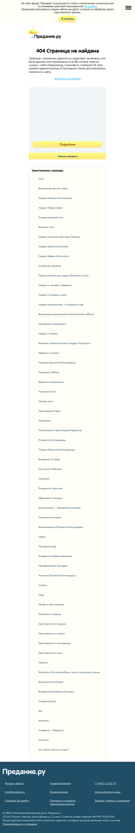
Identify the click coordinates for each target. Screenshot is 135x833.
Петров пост (46, 401)
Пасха (42, 536)
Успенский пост (47, 391)
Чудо (41, 594)
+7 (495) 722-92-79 (105, 783)
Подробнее (90, 6)
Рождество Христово (51, 488)
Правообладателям (60, 783)
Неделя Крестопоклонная (53, 246)
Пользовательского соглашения (20, 824)
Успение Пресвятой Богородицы (57, 575)
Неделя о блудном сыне (52, 294)
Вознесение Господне (51, 681)
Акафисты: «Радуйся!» (51, 730)
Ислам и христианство (51, 604)
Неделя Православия (51, 207)
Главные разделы (68, 156)
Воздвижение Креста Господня (56, 691)
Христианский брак (49, 410)
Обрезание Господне (50, 497)
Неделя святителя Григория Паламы (59, 236)
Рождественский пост (51, 217)
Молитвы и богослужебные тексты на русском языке (69, 672)
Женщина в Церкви (50, 614)
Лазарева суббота (49, 372)
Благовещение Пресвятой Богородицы (61, 526)
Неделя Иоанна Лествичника (55, 197)
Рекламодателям (59, 792)
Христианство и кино (51, 652)
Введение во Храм (49, 459)
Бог (41, 710)
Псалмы (43, 662)
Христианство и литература (54, 643)
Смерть (43, 585)
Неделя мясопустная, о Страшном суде (61, 304)
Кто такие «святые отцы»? (54, 749)
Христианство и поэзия (52, 633)
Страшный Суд (47, 701)
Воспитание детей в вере (53, 188)
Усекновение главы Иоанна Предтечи (60, 430)
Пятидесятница (47, 546)
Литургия (44, 478)
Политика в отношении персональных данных (63, 802)
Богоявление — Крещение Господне (60, 507)
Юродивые (45, 420)
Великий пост (46, 227)
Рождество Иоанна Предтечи (55, 556)
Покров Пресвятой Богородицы (57, 449)
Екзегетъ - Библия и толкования (112, 800)
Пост (41, 178)
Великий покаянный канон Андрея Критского (65, 343)
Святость (44, 739)
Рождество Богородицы (52, 439)
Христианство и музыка (52, 623)
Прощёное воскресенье (52, 323)
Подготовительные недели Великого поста (63, 275)
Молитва (44, 720)
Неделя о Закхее (48, 333)
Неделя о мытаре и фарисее (55, 285)
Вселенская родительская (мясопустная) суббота (66, 314)
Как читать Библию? (50, 468)
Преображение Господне (53, 565)
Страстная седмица (50, 265)
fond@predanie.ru (15, 792)
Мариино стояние (49, 352)
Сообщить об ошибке (67, 78)
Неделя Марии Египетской (54, 256)
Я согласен (67, 18)
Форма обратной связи (108, 792)
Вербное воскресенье (51, 381)
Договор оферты (14, 783)
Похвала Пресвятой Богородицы (57, 362)
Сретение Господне (50, 517)
